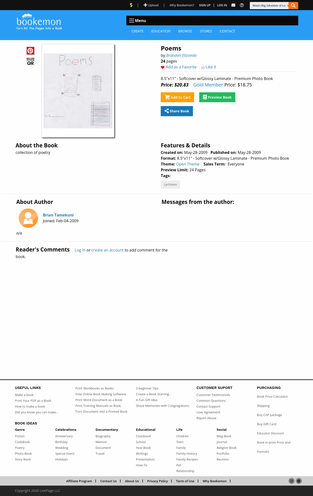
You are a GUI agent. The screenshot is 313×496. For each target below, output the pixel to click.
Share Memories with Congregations (162, 405)
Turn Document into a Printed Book (101, 411)
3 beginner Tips (147, 388)
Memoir (101, 442)
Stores (206, 31)
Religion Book (227, 448)
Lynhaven (170, 184)
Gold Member (208, 84)
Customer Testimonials (213, 395)
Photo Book (23, 453)
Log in (80, 250)
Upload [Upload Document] (151, 5)
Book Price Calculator (272, 396)
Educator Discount (270, 433)
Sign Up (205, 5)
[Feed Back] (233, 5)
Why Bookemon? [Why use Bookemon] (182, 5)
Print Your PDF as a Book (33, 400)
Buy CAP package (269, 415)
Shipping (263, 405)
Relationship (185, 471)
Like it (211, 67)
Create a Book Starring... (153, 394)
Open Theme (187, 164)
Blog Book (224, 436)
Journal (222, 442)
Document (103, 448)
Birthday (61, 442)
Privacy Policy (157, 481)
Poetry (19, 448)
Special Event (64, 453)
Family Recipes (187, 459)
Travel (100, 453)
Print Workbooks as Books (94, 388)
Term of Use (185, 481)
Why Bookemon (215, 481)
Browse (185, 31)
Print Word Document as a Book (98, 400)
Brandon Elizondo (181, 55)
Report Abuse (206, 418)
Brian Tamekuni (58, 215)
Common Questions (211, 400)
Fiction (20, 436)
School (140, 442)
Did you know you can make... (37, 412)
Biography (103, 436)
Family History (186, 453)
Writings (142, 453)
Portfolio (223, 453)
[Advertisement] (156, 309)
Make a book (24, 395)
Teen (179, 442)
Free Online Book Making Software (100, 394)
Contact (227, 31)
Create (138, 31)
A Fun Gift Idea (146, 400)
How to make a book (30, 406)
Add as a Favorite (181, 67)
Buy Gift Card (266, 424)
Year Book (143, 448)
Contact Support (208, 406)
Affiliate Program (79, 481)
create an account (108, 250)
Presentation (145, 459)
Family (181, 448)
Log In (222, 5)
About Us (132, 481)
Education (160, 31)
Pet (178, 465)
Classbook (143, 436)
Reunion (223, 459)
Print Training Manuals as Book (98, 405)
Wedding (61, 448)
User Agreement (208, 412)
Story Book (23, 459)
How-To (141, 465)
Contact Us (108, 481)
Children (182, 436)
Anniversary (64, 436)
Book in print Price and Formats (273, 447)
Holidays (61, 459)
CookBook (22, 442)
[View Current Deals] (131, 5)
